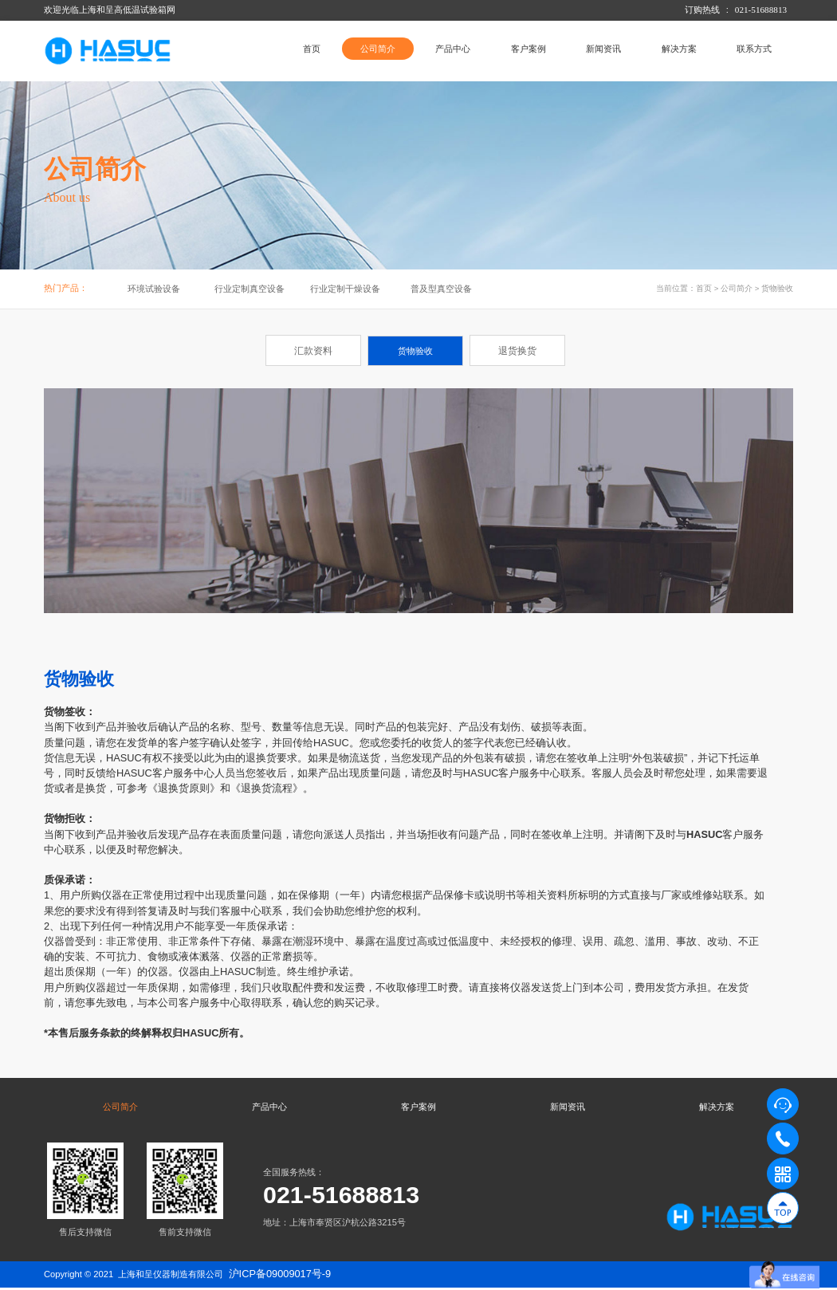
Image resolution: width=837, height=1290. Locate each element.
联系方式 (754, 48)
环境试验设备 (154, 288)
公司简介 (377, 48)
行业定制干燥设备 (345, 288)
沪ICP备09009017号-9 (280, 1275)
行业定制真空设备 (249, 288)
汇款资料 (313, 350)
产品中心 (452, 48)
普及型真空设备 (441, 288)
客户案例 (528, 48)
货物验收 (777, 288)
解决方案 (679, 48)
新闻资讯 (603, 48)
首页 (311, 48)
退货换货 (517, 350)
